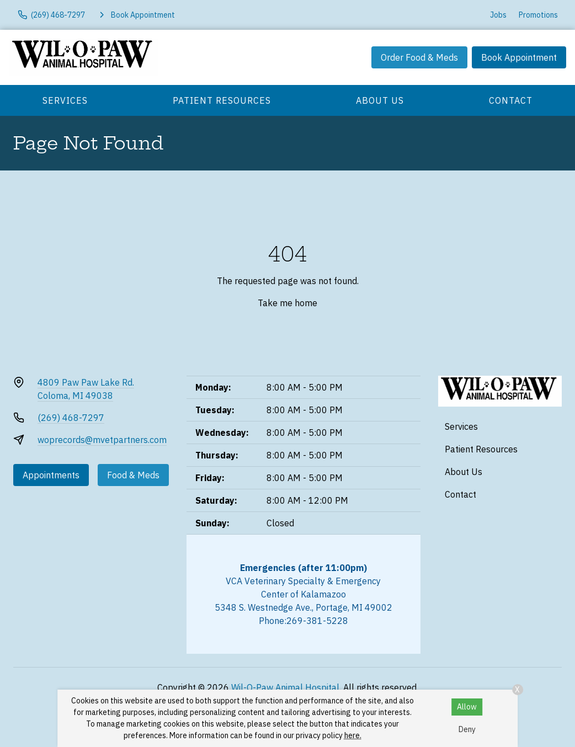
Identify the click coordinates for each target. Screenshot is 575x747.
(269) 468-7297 (71, 417)
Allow (467, 707)
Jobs (498, 15)
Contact (511, 100)
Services (65, 100)
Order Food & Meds (419, 57)
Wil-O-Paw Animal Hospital (285, 687)
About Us (380, 100)
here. (352, 735)
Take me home (287, 302)
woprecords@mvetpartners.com (102, 439)
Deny (467, 729)
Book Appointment (519, 57)
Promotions (538, 15)
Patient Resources (222, 100)
